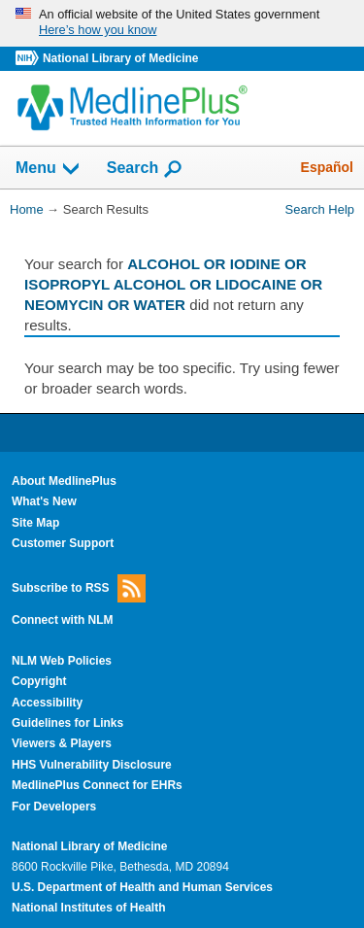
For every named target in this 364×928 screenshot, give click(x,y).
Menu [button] (49, 169)
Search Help (319, 209)
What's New (44, 501)
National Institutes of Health (88, 907)
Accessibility (47, 702)
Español (327, 167)
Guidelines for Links (67, 723)
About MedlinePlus (64, 481)
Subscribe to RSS (79, 588)
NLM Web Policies (62, 661)
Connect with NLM (63, 620)
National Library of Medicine (120, 58)
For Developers (54, 806)
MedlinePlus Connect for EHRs (97, 785)
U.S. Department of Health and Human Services (142, 887)
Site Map (35, 523)
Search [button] (145, 169)
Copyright (39, 681)
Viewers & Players (62, 743)
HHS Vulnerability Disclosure (92, 765)
